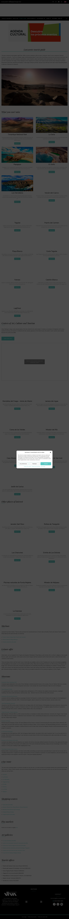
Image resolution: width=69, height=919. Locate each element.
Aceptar (46, 463)
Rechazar (34, 463)
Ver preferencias (23, 463)
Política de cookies (27, 466)
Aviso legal (43, 466)
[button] (50, 452)
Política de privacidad (36, 466)
